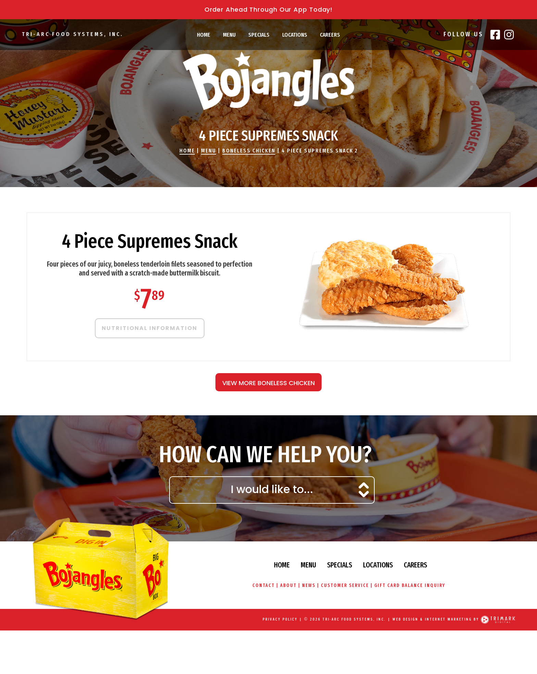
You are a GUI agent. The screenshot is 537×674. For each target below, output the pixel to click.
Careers (330, 34)
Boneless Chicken (248, 150)
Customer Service (345, 585)
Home (203, 34)
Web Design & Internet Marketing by (435, 619)
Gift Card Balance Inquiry (410, 585)
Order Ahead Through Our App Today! (268, 9)
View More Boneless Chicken (268, 383)
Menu (229, 34)
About (288, 585)
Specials (259, 34)
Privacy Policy (280, 619)
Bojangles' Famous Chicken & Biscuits (268, 80)
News (308, 585)
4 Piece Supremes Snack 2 (320, 150)
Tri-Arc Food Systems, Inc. (72, 34)
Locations (294, 34)
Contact (263, 585)
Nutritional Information (149, 328)
